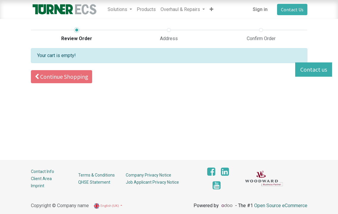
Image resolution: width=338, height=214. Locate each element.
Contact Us (292, 9)
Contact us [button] (313, 69)
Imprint (37, 185)
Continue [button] (61, 76)
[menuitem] (146, 9)
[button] (211, 9)
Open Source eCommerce (280, 205)
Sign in (260, 9)
